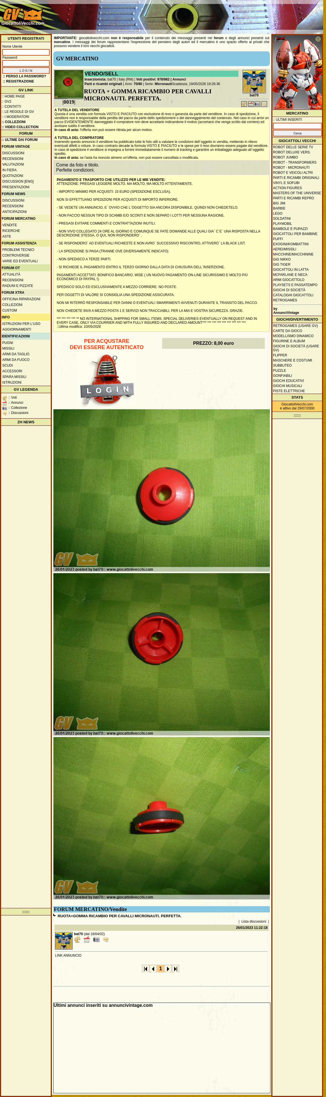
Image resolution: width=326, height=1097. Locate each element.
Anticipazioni (14, 212)
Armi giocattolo (288, 280)
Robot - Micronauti (291, 168)
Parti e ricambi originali (103, 84)
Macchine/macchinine (293, 254)
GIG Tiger (282, 265)
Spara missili (14, 377)
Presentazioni (15, 187)
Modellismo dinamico (293, 336)
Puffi (278, 239)
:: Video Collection (20, 127)
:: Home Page (13, 96)
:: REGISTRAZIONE (18, 81)
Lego (277, 213)
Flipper (280, 355)
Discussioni (13, 153)
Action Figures (287, 188)
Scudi (7, 365)
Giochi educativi (288, 381)
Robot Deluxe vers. (292, 152)
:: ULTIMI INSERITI (287, 120)
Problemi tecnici (18, 250)
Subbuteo (282, 365)
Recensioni (13, 159)
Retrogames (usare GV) (295, 326)
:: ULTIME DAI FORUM (19, 140)
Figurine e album (289, 341)
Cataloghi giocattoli (293, 295)
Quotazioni (12, 176)
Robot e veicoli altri (293, 173)
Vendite (9, 225)
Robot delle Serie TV (293, 147)
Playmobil (282, 224)
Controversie (15, 255)
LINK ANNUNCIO (68, 956)
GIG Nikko (282, 259)
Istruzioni (12, 382)
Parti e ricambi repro (293, 198)
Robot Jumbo (285, 157)
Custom (9, 310)
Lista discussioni (254, 921)
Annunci (179, 79)
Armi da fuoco (15, 360)
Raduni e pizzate (17, 286)
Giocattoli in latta (291, 270)
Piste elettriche (289, 391)
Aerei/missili (284, 249)
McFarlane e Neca (290, 275)
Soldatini (282, 219)
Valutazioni (13, 164)
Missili (8, 348)
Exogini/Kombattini (291, 244)
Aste (6, 236)
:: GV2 (6, 101)
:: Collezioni (14, 122)
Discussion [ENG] (18, 181)
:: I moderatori (15, 117)
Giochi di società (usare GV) (296, 348)
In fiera (9, 170)
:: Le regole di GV (18, 112)
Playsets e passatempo (295, 285)
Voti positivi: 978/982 (153, 79)
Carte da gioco (287, 331)
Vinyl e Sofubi (286, 183)
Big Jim (279, 203)
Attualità (11, 274)
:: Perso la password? (24, 76)
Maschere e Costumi (292, 360)
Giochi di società (289, 290)
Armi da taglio (15, 354)
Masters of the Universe (297, 193)
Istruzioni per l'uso (21, 324)
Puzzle (279, 371)
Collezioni (12, 305)
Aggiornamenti (16, 329)
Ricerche (11, 231)
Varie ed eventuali (20, 261)
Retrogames (285, 300)
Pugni (7, 343)
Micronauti (163, 84)
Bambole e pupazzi (290, 229)
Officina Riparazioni (21, 299)
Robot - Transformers (295, 162)
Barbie (279, 208)
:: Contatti (11, 107)
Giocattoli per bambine (295, 234)
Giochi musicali (287, 386)
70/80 (138, 84)
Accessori (12, 371)
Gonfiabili (282, 376)
